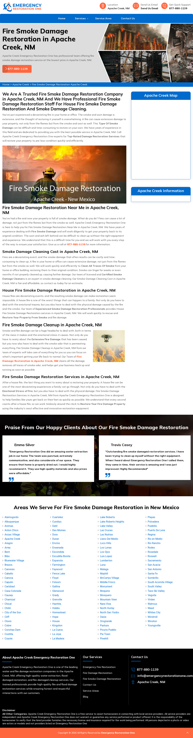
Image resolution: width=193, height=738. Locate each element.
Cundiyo (57, 521)
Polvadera (153, 521)
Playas (151, 517)
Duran (55, 538)
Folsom (56, 582)
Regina (152, 534)
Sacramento (154, 560)
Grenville (57, 599)
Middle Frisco (107, 582)
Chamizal (10, 599)
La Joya (56, 634)
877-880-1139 (178, 8)
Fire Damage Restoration (97, 672)
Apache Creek (20, 84)
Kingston (57, 625)
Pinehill (104, 638)
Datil (54, 525)
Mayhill (104, 573)
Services (80, 18)
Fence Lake (58, 573)
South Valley (155, 586)
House (56, 621)
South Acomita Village (160, 582)
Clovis (8, 621)
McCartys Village (109, 577)
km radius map (160, 139)
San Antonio (154, 569)
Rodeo (151, 547)
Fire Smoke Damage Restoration (102, 678)
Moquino (105, 590)
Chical (8, 603)
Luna (103, 564)
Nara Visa (105, 603)
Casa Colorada (13, 590)
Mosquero (105, 595)
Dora (55, 534)
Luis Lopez (106, 556)
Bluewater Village (14, 560)
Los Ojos (105, 551)
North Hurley (107, 608)
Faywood (57, 569)
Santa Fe (153, 573)
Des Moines (59, 530)
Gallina (56, 586)
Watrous (152, 603)
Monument (106, 586)
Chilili (8, 608)
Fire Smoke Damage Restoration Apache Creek (59, 84)
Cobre (8, 625)
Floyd (55, 577)
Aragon (9, 543)
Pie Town (105, 634)
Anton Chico (11, 530)
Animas (9, 525)
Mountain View (108, 599)
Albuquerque (12, 521)
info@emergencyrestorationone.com (165, 676)
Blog (85, 696)
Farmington (58, 564)
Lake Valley (106, 525)
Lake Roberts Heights (112, 521)
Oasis (103, 616)
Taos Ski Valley (156, 590)
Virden (151, 599)
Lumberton (106, 560)
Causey (9, 595)
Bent (7, 551)
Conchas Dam (12, 629)
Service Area (103, 18)
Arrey (7, 547)
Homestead (59, 612)
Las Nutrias (106, 534)
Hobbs (56, 608)
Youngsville (154, 625)
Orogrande (106, 621)
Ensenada (57, 547)
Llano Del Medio (109, 538)
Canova (9, 577)
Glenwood (58, 590)
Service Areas (91, 690)
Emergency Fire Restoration (99, 667)
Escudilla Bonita (61, 556)
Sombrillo (153, 577)
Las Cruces (106, 530)
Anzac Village (12, 534)
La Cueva (57, 629)
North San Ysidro (109, 612)
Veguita (152, 595)
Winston (152, 621)
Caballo (9, 573)
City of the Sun (13, 612)
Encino (56, 543)
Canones (10, 569)
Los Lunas (106, 547)
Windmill (153, 616)
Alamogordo (12, 517)
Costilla (9, 634)
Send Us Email (149, 8)
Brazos (8, 564)
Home (61, 18)
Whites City (154, 612)
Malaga (104, 569)
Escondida (58, 551)
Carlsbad (10, 586)
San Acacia (154, 564)
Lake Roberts (107, 517)
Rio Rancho (154, 543)
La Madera (58, 638)
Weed (151, 608)
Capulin (9, 582)
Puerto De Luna (156, 530)
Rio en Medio (155, 538)
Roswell (152, 556)
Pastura (104, 625)
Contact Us (128, 18)
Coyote (9, 638)
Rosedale (153, 551)
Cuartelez (57, 517)
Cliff (7, 616)
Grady (55, 595)
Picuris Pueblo (108, 629)
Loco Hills (105, 543)
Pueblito (152, 525)
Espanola (57, 560)
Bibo (7, 556)
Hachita (56, 603)
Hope (55, 616)
